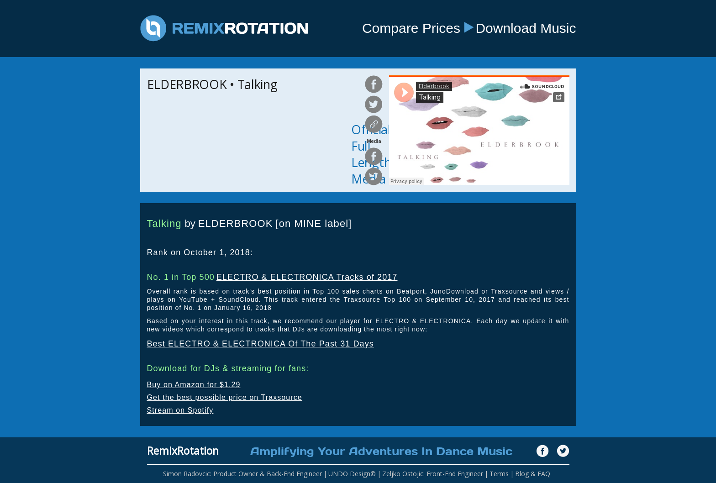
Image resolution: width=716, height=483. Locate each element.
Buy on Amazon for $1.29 (194, 384)
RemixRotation (183, 450)
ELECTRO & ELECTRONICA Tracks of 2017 (307, 277)
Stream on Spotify (180, 410)
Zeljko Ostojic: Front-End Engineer (432, 473)
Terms (499, 473)
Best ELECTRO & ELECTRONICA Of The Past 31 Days (260, 343)
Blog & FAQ (532, 473)
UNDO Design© (352, 473)
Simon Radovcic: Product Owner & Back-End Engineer (242, 473)
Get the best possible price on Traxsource (224, 397)
